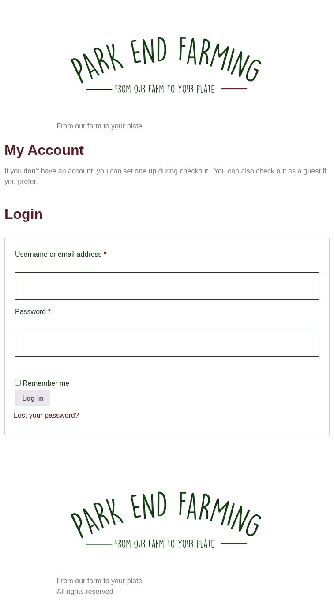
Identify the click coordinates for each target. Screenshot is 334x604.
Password (47, 310)
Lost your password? (46, 415)
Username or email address (75, 253)
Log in (32, 398)
